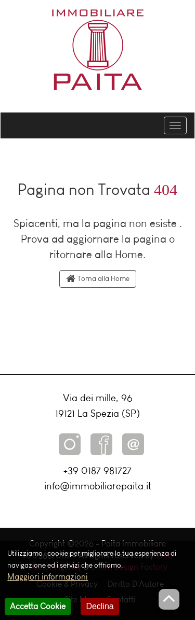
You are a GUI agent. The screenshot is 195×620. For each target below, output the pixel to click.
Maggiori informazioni (47, 582)
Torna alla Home (97, 279)
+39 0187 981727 (97, 470)
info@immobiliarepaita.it (97, 486)
